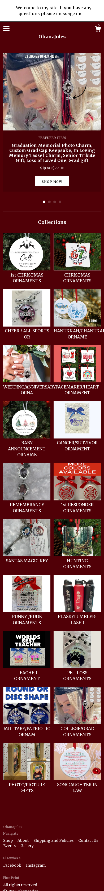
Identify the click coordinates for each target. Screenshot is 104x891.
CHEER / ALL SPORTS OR (26, 331)
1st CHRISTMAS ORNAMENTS (26, 274)
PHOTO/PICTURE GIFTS (26, 784)
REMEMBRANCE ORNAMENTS (26, 504)
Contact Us (88, 840)
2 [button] (49, 202)
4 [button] (60, 202)
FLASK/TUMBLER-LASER (77, 616)
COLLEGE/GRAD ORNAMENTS (77, 728)
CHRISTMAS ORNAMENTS (77, 274)
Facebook (12, 865)
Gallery (27, 845)
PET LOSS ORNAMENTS (77, 672)
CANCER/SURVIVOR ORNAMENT (77, 442)
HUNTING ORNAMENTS (77, 560)
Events (9, 845)
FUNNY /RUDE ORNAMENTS (26, 616)
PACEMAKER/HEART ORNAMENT (77, 386)
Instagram (36, 865)
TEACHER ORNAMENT (26, 672)
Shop (8, 840)
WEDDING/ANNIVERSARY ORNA (29, 386)
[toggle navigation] (6, 28)
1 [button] (44, 202)
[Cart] (98, 30)
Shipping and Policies (53, 840)
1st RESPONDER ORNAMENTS (77, 504)
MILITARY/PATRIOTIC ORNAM (26, 728)
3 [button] (54, 202)
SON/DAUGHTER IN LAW (77, 784)
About (23, 840)
